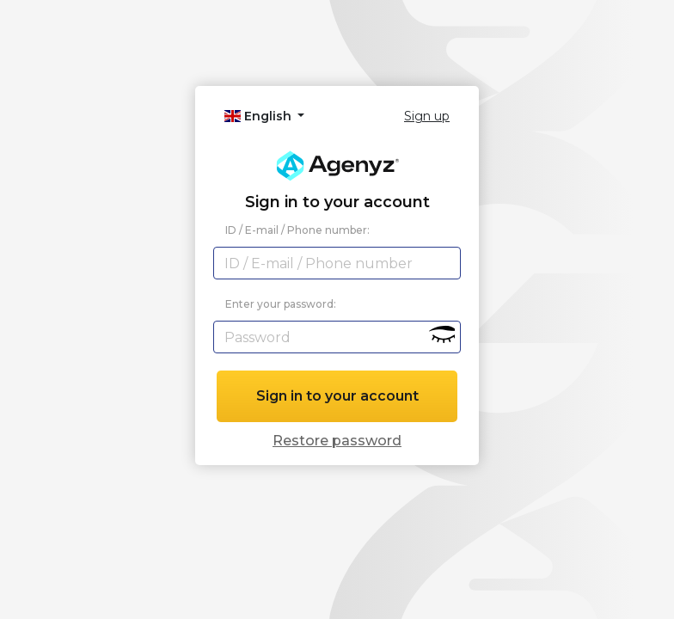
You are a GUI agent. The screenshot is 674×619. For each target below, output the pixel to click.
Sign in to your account (337, 396)
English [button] (259, 116)
